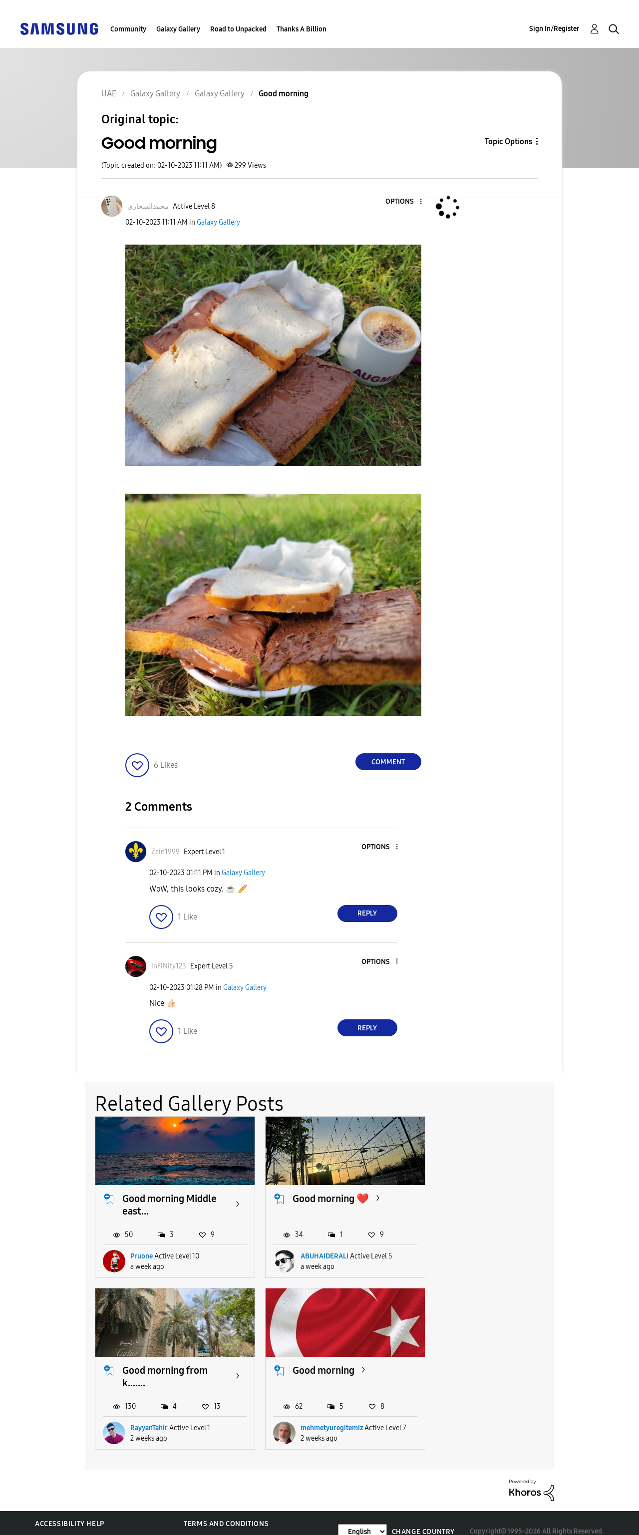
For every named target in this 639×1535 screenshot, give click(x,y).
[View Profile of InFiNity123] (168, 966)
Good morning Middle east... (169, 1203)
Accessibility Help (69, 1507)
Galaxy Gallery (178, 29)
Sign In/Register (554, 28)
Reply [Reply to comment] (367, 913)
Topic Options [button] (508, 141)
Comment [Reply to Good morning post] (388, 762)
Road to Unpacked (238, 29)
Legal (194, 1523)
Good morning (153, 1366)
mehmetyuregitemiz (161, 1411)
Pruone (141, 1253)
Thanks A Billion (301, 29)
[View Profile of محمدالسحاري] (148, 206)
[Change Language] (362, 1514)
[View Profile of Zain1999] (165, 852)
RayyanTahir (478, 1253)
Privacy (49, 1523)
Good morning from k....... (494, 1203)
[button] (403, 202)
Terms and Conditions (226, 1507)
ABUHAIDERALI (319, 1253)
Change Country (423, 1514)
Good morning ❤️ (325, 1197)
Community (128, 29)
